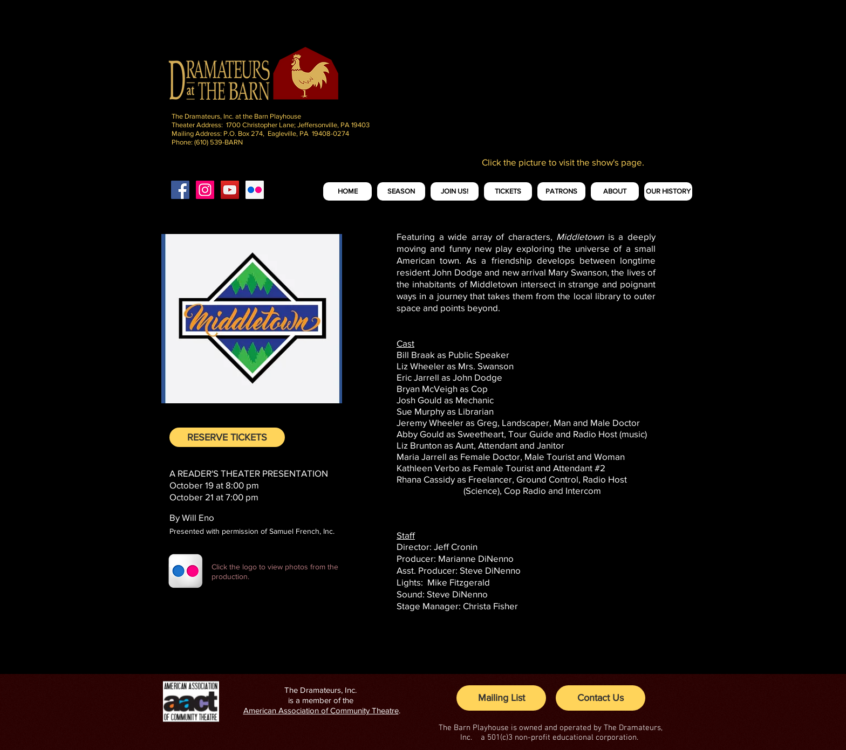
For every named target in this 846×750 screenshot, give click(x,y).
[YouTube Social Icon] (230, 190)
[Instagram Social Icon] (205, 190)
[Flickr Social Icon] (254, 190)
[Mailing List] (501, 698)
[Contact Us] (600, 698)
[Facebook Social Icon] (180, 190)
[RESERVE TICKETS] (227, 437)
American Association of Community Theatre (321, 710)
